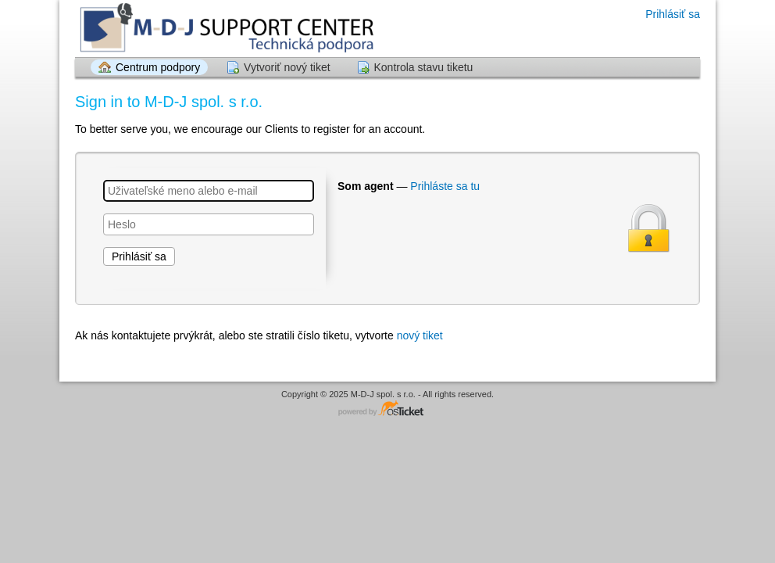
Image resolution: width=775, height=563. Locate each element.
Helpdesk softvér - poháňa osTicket (387, 409)
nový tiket (420, 335)
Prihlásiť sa (672, 14)
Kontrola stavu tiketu (423, 67)
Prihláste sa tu (445, 186)
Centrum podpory (158, 67)
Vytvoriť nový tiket (287, 67)
